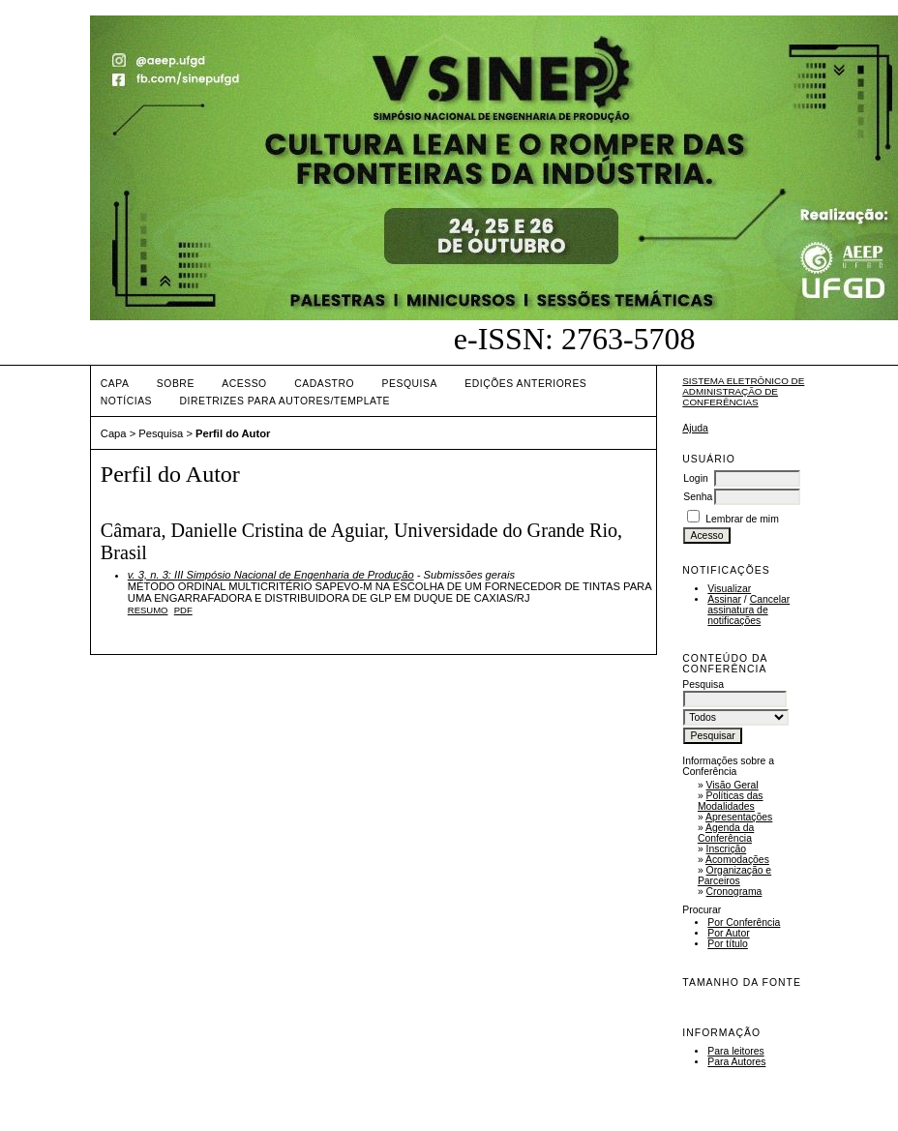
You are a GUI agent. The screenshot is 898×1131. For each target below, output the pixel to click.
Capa (115, 383)
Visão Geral (732, 785)
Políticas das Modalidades (730, 801)
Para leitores (735, 1051)
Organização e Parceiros (734, 875)
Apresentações (738, 817)
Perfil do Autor (232, 433)
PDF (183, 610)
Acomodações (737, 859)
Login (695, 478)
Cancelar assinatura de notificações (748, 610)
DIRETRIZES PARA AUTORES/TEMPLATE (284, 401)
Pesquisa (409, 383)
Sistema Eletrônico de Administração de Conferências (743, 391)
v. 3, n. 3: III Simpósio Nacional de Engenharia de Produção (271, 574)
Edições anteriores (525, 383)
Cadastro (324, 383)
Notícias (126, 401)
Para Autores (736, 1062)
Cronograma (734, 891)
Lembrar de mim (742, 519)
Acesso (244, 383)
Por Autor (728, 933)
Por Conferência (743, 922)
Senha (697, 496)
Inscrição (726, 849)
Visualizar (729, 588)
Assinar (724, 599)
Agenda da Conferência (726, 833)
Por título (727, 943)
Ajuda (695, 428)
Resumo (148, 610)
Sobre (176, 383)
